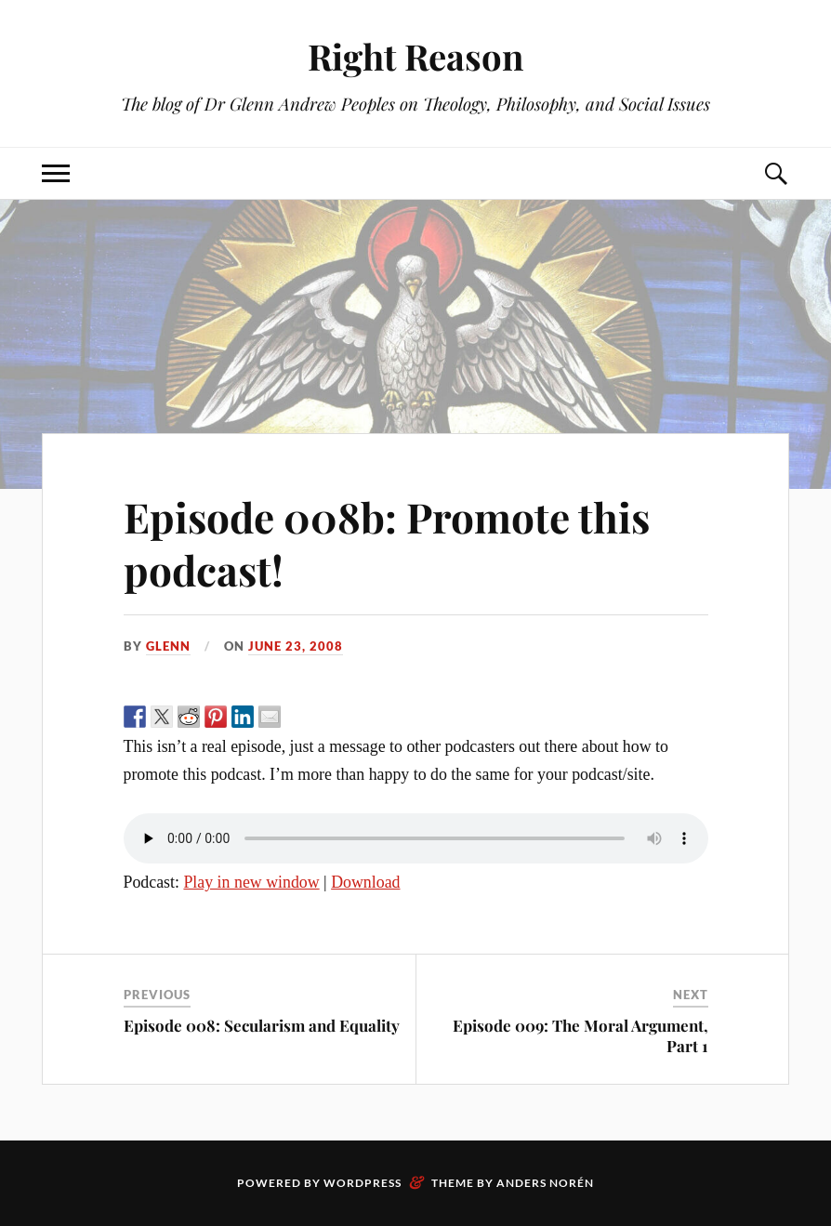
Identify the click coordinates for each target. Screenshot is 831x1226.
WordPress (362, 1183)
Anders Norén (545, 1183)
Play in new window (251, 882)
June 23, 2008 (295, 646)
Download (365, 882)
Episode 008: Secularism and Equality (262, 1025)
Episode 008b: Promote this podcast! (387, 543)
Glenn (168, 646)
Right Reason (415, 56)
